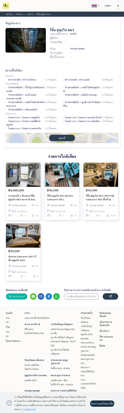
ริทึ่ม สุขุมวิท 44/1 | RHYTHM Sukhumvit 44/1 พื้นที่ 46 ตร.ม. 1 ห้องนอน (100, 197)
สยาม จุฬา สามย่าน (60, 375)
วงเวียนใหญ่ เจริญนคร (62, 324)
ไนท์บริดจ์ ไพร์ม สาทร (34, 333)
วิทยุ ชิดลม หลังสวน (34, 360)
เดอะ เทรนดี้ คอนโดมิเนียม (37, 317)
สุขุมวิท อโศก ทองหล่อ (36, 375)
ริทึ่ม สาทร (29, 329)
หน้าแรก (9, 14)
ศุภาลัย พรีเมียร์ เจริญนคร (62, 337)
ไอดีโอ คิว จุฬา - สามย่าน (62, 384)
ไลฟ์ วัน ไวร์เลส (31, 369)
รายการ (30, 14)
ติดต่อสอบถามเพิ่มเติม (17, 290)
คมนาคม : (9, 75)
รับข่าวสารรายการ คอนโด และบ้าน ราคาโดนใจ (87, 290)
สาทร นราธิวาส (32, 324)
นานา (27, 312)
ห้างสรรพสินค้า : (12, 83)
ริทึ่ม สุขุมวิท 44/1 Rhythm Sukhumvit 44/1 (60, 197)
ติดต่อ (102, 345)
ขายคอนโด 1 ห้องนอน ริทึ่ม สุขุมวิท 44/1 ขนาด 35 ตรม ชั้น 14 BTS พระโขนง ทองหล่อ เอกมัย (23, 197)
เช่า (7, 322)
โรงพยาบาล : (11, 113)
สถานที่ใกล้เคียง (13, 70)
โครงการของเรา (13, 340)
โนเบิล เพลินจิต (32, 364)
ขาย (7, 317)
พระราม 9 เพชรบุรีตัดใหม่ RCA (87, 371)
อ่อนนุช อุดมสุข (32, 390)
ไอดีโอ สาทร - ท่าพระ (60, 368)
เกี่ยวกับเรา (104, 330)
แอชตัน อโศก (31, 380)
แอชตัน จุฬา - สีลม (59, 380)
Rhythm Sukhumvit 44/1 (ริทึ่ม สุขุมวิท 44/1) (22, 258)
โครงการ (19, 14)
